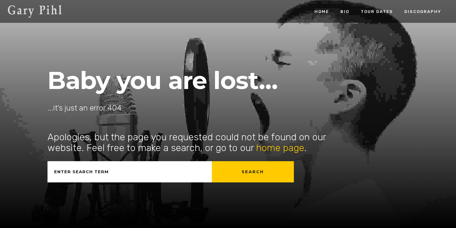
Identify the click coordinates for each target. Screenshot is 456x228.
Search (253, 171)
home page (280, 148)
